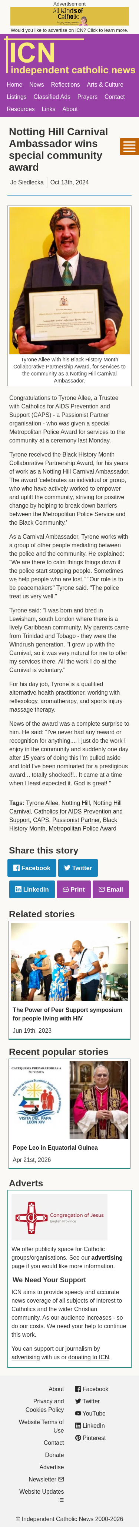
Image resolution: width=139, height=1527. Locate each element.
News (36, 84)
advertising (107, 1257)
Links (48, 109)
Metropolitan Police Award (82, 828)
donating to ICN (88, 1357)
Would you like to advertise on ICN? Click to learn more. (69, 30)
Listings (17, 97)
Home (14, 84)
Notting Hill (76, 803)
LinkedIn (32, 889)
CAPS (41, 820)
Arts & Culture (105, 84)
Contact (115, 97)
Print (74, 889)
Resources (21, 109)
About (69, 109)
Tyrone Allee (42, 803)
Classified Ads (51, 97)
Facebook (31, 868)
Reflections (65, 84)
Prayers (87, 97)
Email (111, 889)
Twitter (78, 868)
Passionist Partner (76, 820)
